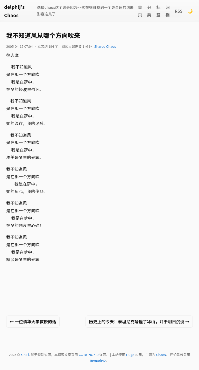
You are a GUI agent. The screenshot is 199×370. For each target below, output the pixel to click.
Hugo (130, 354)
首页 (140, 11)
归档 (168, 11)
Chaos (161, 354)
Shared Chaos (105, 46)
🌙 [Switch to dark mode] (190, 11)
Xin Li (25, 354)
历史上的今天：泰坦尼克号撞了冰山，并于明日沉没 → (139, 321)
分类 (149, 11)
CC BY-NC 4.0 (88, 354)
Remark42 (98, 360)
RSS (178, 11)
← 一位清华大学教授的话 (33, 321)
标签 (158, 11)
